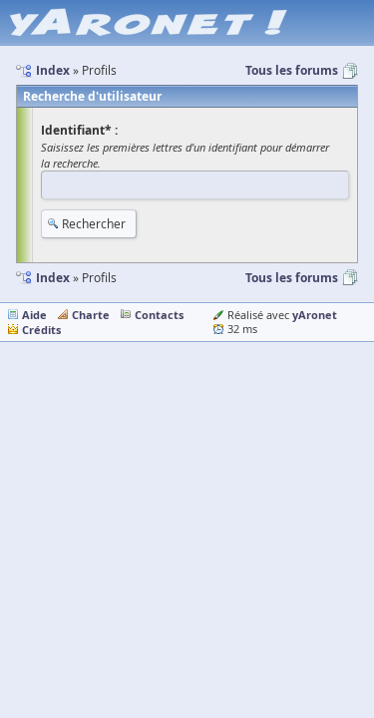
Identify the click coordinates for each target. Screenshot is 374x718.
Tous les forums (291, 70)
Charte (91, 314)
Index (53, 277)
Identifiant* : (79, 130)
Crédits (41, 329)
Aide (34, 314)
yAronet (314, 314)
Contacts (159, 314)
